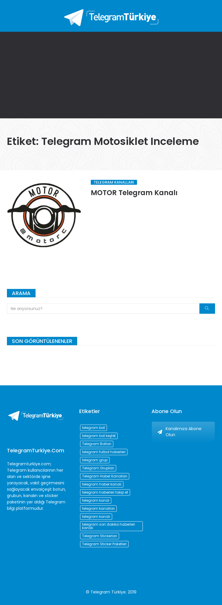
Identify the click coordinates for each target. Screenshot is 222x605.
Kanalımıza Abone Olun (179, 432)
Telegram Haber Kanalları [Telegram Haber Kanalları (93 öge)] (104, 476)
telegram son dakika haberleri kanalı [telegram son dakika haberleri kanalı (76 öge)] (108, 526)
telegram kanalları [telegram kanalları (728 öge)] (98, 508)
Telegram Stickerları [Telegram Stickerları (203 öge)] (99, 535)
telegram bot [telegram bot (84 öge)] (93, 427)
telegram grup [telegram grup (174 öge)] (95, 460)
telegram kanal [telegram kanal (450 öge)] (95, 500)
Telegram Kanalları (114, 182)
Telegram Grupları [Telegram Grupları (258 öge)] (98, 468)
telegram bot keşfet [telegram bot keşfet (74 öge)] (99, 435)
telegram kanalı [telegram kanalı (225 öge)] (96, 516)
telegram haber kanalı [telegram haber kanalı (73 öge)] (101, 484)
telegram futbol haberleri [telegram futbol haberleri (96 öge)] (103, 451)
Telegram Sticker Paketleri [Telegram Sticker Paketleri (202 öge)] (104, 543)
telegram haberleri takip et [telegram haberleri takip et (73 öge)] (105, 492)
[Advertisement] (111, 75)
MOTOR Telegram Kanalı (134, 192)
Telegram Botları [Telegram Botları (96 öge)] (96, 443)
